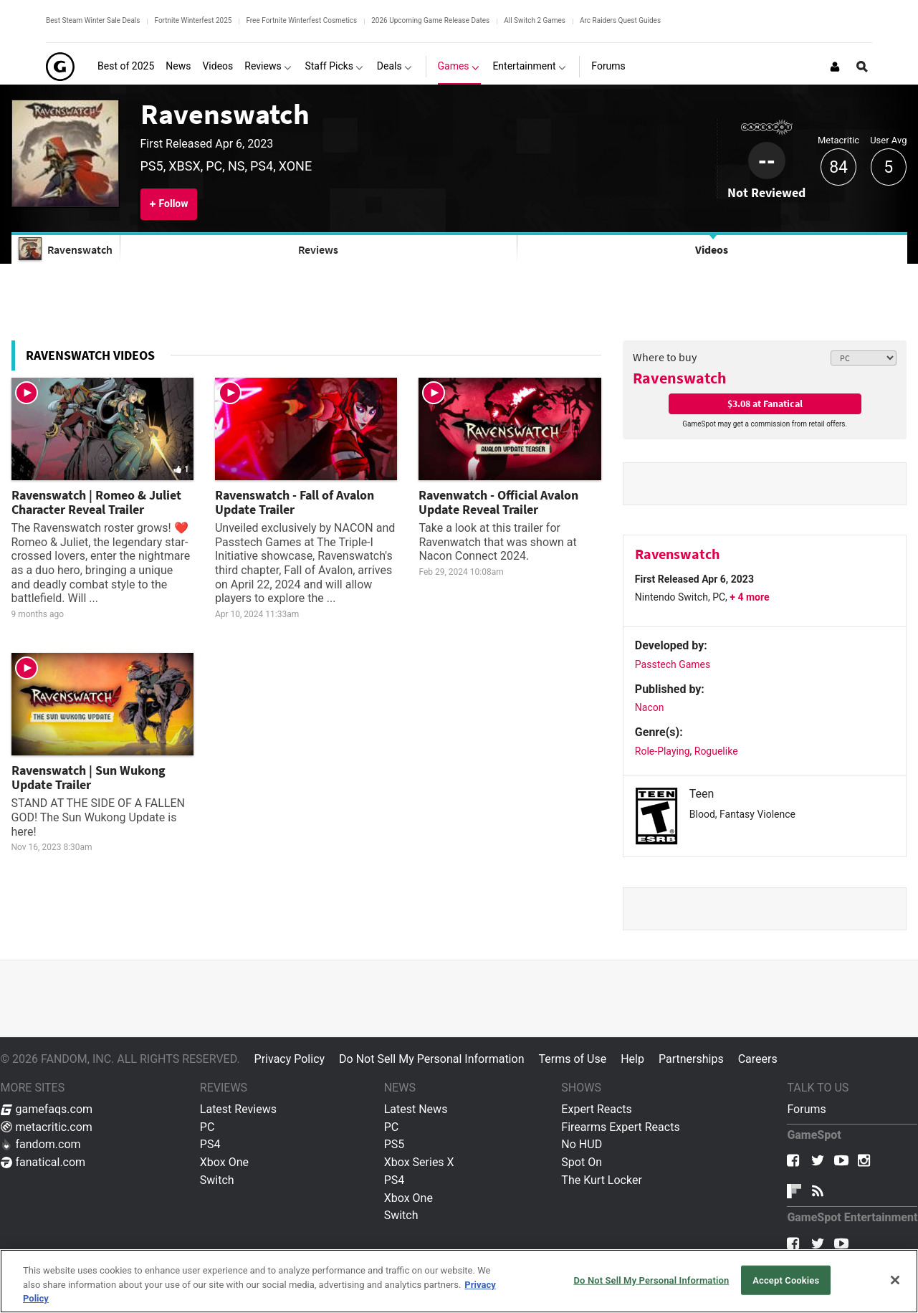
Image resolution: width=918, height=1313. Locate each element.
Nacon (649, 707)
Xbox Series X (419, 1162)
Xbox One (224, 1162)
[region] (459, 1281)
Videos (711, 249)
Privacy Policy (289, 1059)
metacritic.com (46, 1127)
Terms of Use (572, 1059)
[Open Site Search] (862, 67)
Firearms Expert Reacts (620, 1127)
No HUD (581, 1144)
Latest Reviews (238, 1109)
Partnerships (691, 1059)
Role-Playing (662, 751)
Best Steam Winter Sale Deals (93, 20)
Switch (217, 1180)
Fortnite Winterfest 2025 (192, 20)
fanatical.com (43, 1162)
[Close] (895, 1280)
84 (838, 167)
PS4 (210, 1144)
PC (207, 1127)
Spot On (581, 1162)
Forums (806, 1109)
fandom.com (41, 1144)
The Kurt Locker (601, 1180)
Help (632, 1059)
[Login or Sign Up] (835, 67)
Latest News (416, 1109)
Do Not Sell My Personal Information (431, 1059)
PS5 (394, 1144)
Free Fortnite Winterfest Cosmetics (301, 20)
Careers (758, 1059)
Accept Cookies (785, 1279)
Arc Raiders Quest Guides (620, 20)
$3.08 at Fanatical (765, 403)
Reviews (318, 249)
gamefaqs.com (47, 1109)
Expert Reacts (596, 1109)
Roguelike (716, 751)
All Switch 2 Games (534, 20)
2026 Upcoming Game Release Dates (430, 20)
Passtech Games (672, 664)
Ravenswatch (225, 114)
